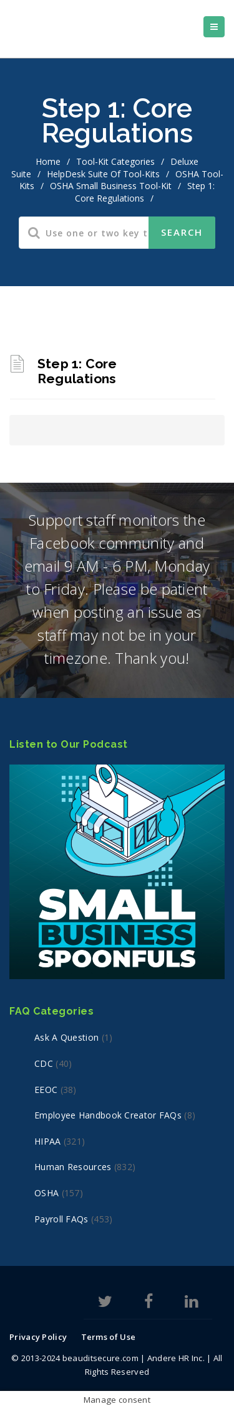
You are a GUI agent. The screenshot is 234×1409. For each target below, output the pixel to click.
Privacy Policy (38, 1336)
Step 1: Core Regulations (77, 371)
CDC (43, 1063)
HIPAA (47, 1141)
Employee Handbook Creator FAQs (108, 1115)
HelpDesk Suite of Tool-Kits (103, 174)
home (48, 161)
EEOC (45, 1089)
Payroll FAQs (61, 1219)
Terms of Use (108, 1336)
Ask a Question (66, 1037)
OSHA (46, 1193)
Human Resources (73, 1167)
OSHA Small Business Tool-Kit (111, 186)
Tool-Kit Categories (115, 161)
